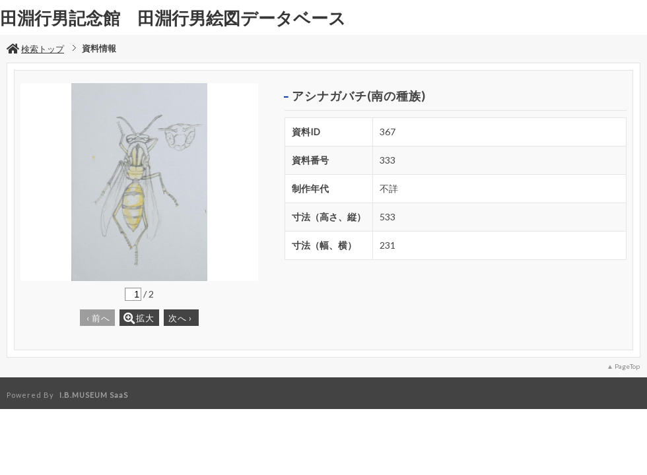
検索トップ (35, 49)
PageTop (627, 366)
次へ (180, 318)
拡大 (138, 318)
